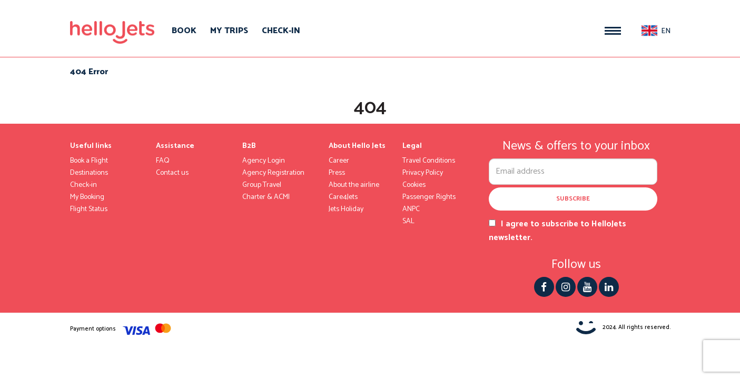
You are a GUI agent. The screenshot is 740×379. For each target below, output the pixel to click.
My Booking (87, 197)
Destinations (89, 173)
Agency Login (263, 161)
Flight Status (88, 209)
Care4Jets (343, 197)
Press (337, 173)
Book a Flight (89, 161)
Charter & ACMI (266, 197)
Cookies (414, 185)
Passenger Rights (429, 197)
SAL (408, 221)
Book (184, 31)
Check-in (281, 31)
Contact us (172, 173)
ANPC (411, 209)
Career (339, 161)
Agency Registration (273, 173)
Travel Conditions (428, 161)
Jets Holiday (346, 209)
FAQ (163, 161)
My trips (229, 31)
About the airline (354, 185)
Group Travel (261, 185)
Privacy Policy (422, 173)
